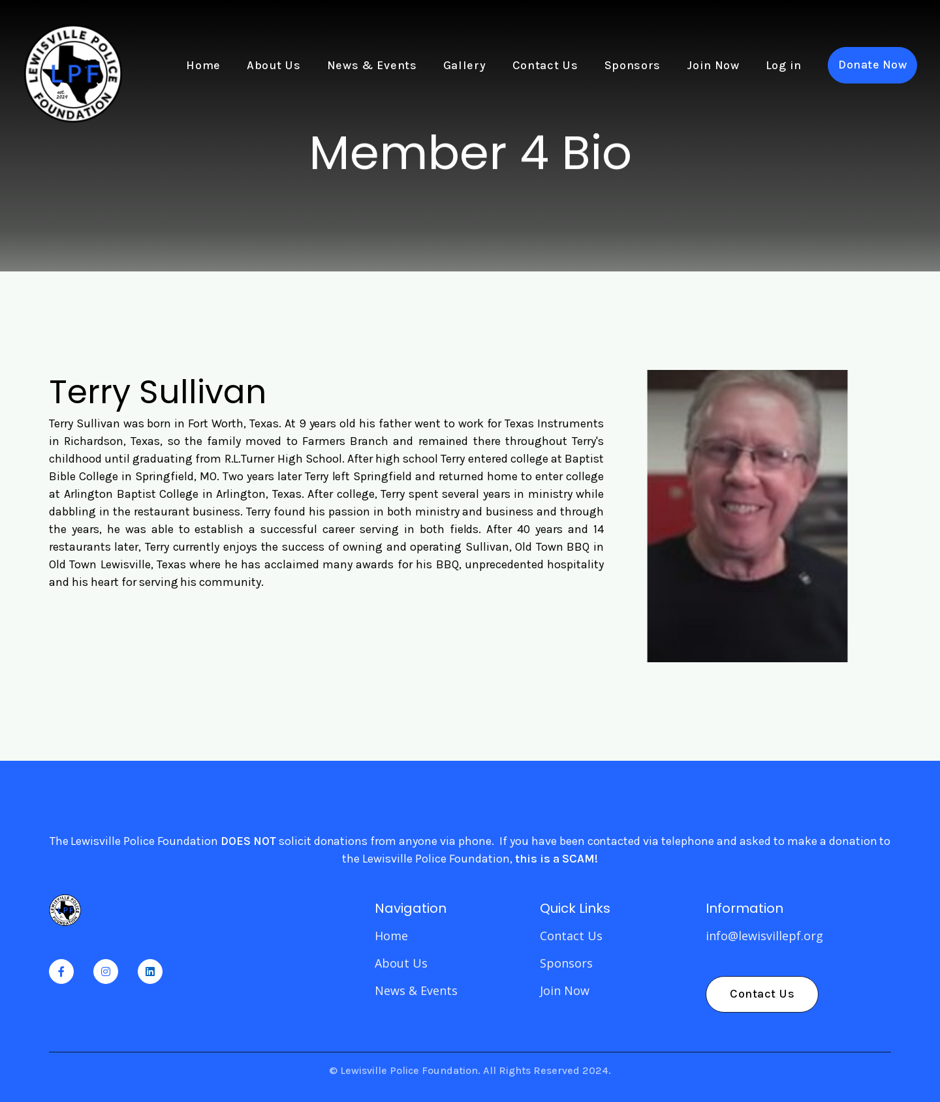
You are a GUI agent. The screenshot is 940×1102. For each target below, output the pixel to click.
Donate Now (872, 64)
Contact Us (545, 65)
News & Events (372, 65)
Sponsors (632, 65)
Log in (784, 65)
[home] (73, 65)
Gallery (464, 65)
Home (203, 65)
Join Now (713, 65)
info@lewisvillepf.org (764, 935)
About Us (274, 65)
